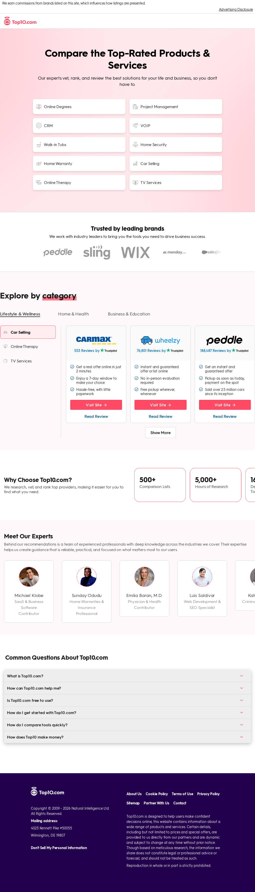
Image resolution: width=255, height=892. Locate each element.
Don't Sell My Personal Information (59, 848)
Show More (160, 440)
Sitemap (133, 803)
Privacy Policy (208, 793)
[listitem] (28, 339)
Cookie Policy (157, 793)
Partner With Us (156, 803)
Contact (179, 803)
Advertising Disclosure (236, 9)
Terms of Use (182, 793)
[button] (20, 322)
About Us (134, 793)
